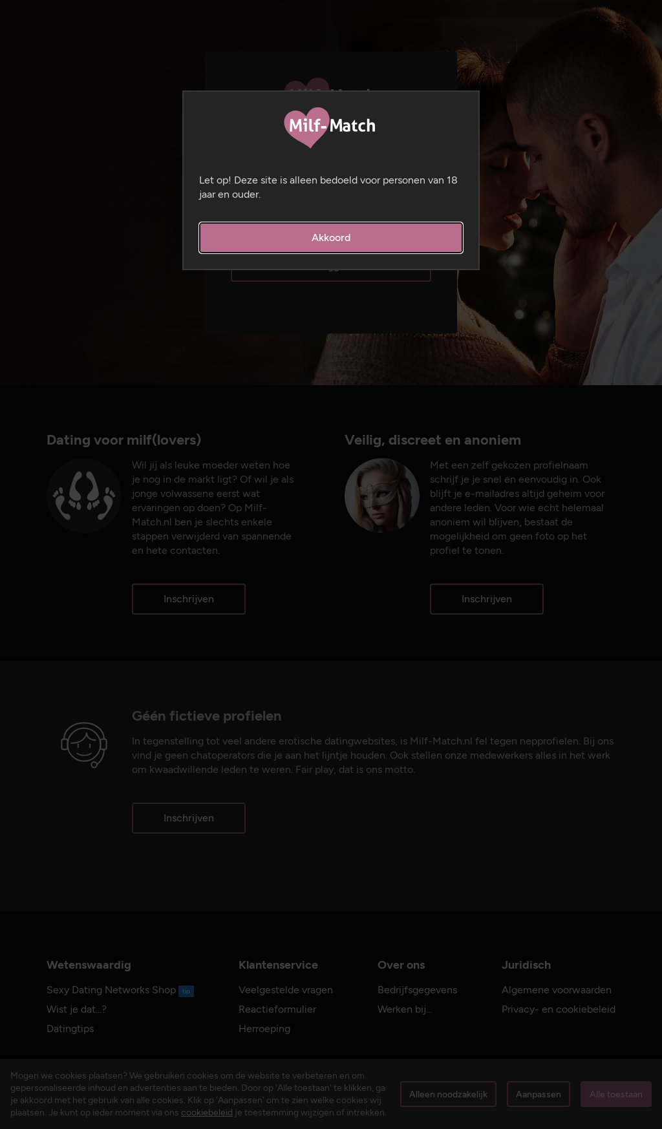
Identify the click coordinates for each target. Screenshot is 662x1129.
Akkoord (331, 237)
